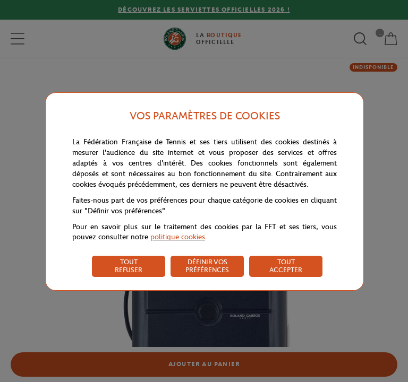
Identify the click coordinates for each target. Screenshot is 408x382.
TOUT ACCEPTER (285, 266)
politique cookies (177, 236)
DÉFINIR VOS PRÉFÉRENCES (207, 266)
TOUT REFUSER (128, 266)
